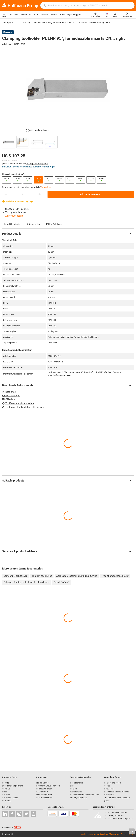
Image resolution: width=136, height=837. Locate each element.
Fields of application (29, 14)
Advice (107, 786)
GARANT (6, 795)
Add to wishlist (12, 224)
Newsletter (109, 795)
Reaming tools (76, 783)
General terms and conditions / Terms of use (103, 834)
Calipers (73, 789)
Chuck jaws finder (44, 789)
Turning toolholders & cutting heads (94, 22)
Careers (5, 783)
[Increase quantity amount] (39, 194)
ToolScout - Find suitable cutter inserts (23, 407)
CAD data (8, 399)
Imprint (83, 834)
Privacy (123, 834)
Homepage (8, 22)
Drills (72, 786)
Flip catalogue (42, 783)
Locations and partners (12, 786)
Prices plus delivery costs (37, 163)
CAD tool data (42, 792)
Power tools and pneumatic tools (84, 795)
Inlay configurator (44, 795)
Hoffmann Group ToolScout (48, 786)
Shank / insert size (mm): (13, 174)
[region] (68, 141)
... (18, 22)
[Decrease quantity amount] (5, 194)
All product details (14, 215)
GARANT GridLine (10, 798)
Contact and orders (112, 783)
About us (6, 789)
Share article (33, 224)
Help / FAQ (109, 789)
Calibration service (44, 798)
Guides (54, 14)
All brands (6, 801)
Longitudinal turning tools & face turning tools (54, 22)
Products (14, 14)
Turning (26, 22)
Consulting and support (70, 14)
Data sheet (9, 392)
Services (45, 14)
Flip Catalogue (54, 224)
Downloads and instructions (116, 792)
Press (4, 792)
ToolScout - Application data (18, 403)
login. (52, 166)
